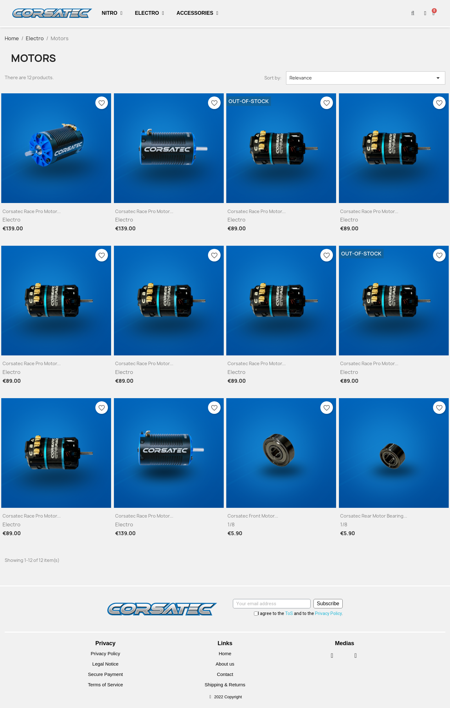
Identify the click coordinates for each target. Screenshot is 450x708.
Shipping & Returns (225, 684)
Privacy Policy (328, 613)
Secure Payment (105, 674)
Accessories (197, 13)
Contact (225, 674)
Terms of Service (105, 684)
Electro (149, 13)
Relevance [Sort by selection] (366, 78)
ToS (289, 613)
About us (225, 664)
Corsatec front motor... (253, 516)
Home (225, 653)
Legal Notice (105, 664)
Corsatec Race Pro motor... (32, 211)
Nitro (112, 13)
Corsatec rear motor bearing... (373, 516)
